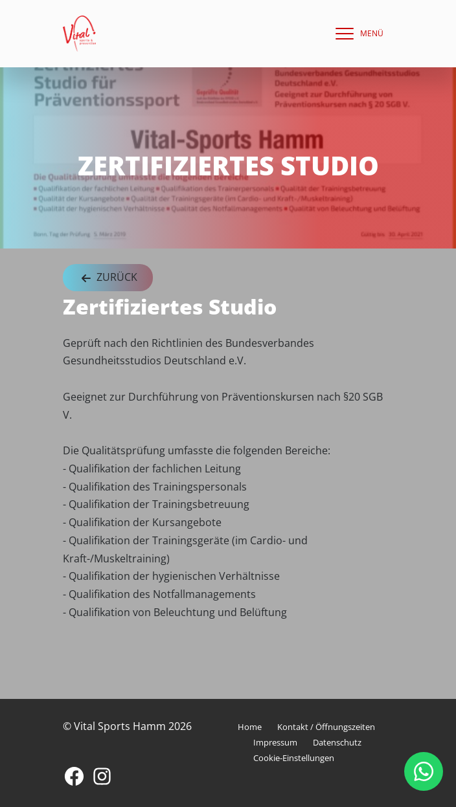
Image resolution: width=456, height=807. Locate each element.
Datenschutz (337, 742)
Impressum (275, 742)
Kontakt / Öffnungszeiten (326, 727)
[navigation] (356, 33)
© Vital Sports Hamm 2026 (127, 726)
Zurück (107, 278)
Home (250, 727)
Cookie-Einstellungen (293, 758)
